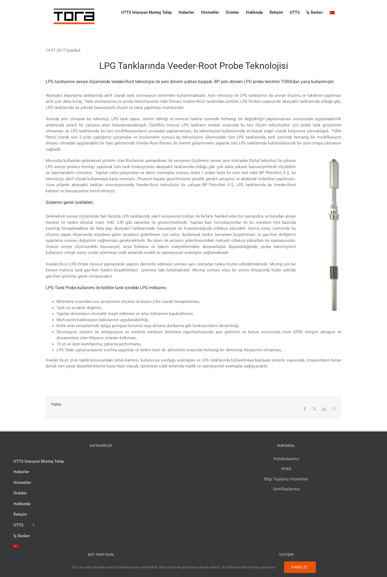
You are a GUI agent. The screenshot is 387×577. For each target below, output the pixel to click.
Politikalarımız (286, 458)
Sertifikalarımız (286, 489)
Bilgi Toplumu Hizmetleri (286, 479)
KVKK (286, 468)
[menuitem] (332, 11)
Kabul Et (300, 567)
